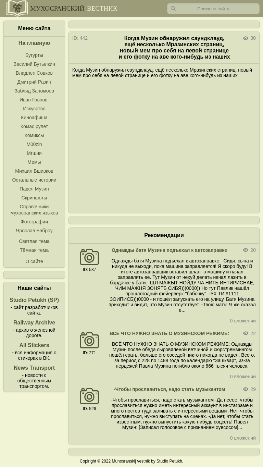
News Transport (34, 368)
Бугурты (34, 55)
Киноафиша (34, 117)
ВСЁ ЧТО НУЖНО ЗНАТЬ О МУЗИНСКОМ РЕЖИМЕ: (169, 333)
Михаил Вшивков (34, 171)
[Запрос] (213, 8)
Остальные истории (34, 180)
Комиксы (34, 135)
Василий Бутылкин (34, 64)
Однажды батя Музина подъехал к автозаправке (169, 250)
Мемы (34, 162)
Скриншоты (34, 197)
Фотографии (34, 221)
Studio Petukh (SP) (34, 300)
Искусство (34, 108)
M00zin (34, 144)
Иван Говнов (34, 99)
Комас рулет (34, 126)
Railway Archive (34, 322)
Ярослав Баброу (34, 230)
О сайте (34, 261)
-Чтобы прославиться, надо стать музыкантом (169, 389)
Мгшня (34, 153)
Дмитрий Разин (34, 82)
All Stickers (34, 345)
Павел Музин (34, 189)
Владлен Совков (34, 73)
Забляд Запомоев (34, 91)
